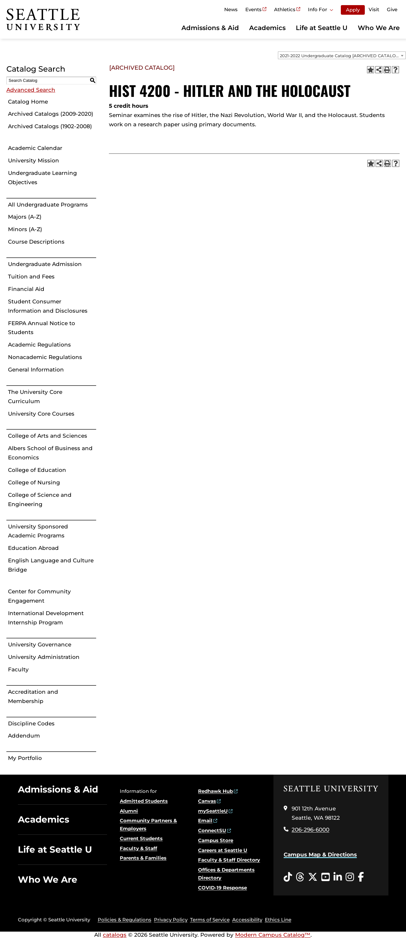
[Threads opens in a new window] (300, 877)
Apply (353, 10)
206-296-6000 (310, 829)
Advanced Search (30, 90)
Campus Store (215, 840)
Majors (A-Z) (25, 217)
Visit (374, 9)
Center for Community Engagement (39, 596)
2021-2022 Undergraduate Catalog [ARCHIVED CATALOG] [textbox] (340, 55)
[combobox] (342, 55)
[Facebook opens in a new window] (361, 877)
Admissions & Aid (210, 28)
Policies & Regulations (124, 920)
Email (205, 820)
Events (253, 9)
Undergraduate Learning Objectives (42, 177)
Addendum (24, 735)
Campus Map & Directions (320, 854)
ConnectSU (212, 830)
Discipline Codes (31, 723)
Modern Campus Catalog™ (272, 935)
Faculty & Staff (138, 848)
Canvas (207, 801)
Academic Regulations (39, 344)
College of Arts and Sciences (47, 436)
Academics (267, 28)
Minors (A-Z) (25, 229)
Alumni (129, 811)
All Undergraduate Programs (48, 204)
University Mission (33, 160)
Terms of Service (210, 920)
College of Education (37, 470)
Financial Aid (26, 289)
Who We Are (379, 28)
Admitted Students (144, 801)
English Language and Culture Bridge (51, 565)
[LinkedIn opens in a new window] (337, 877)
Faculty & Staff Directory (229, 860)
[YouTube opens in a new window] (325, 877)
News (231, 9)
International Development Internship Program (46, 618)
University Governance (39, 644)
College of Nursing (34, 482)
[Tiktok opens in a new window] (288, 877)
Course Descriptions (36, 241)
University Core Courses (41, 413)
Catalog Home (28, 101)
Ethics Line (278, 920)
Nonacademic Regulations (45, 357)
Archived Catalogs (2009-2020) (50, 114)
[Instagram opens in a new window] (350, 877)
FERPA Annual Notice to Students (41, 328)
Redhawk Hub (215, 791)
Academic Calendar (35, 148)
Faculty (18, 669)
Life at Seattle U (322, 28)
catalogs (114, 935)
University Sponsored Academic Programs (38, 531)
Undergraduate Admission (45, 264)
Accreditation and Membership (33, 696)
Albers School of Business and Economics (50, 453)
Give (392, 9)
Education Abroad (33, 548)
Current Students (141, 838)
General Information (36, 369)
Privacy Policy (171, 920)
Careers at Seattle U (222, 850)
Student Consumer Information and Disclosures (48, 306)
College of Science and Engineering (40, 499)
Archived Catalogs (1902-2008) (50, 126)
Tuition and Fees (31, 276)
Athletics (284, 9)
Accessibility (247, 920)
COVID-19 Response (222, 888)
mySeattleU (213, 811)
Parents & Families (143, 858)
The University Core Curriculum (35, 396)
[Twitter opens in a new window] (313, 877)
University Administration (44, 657)
